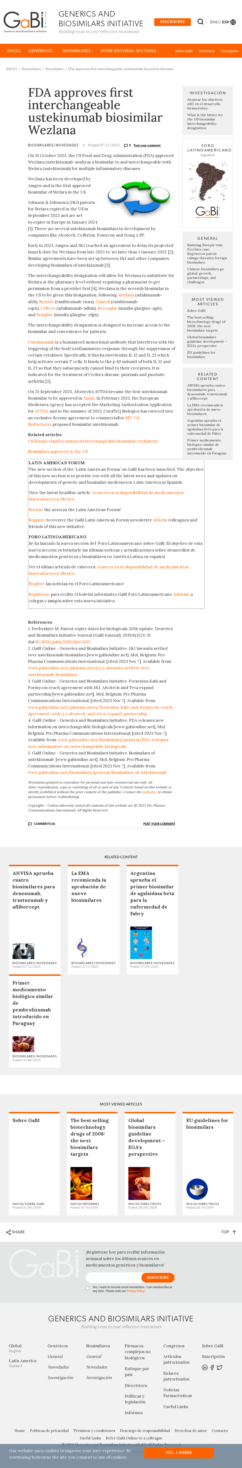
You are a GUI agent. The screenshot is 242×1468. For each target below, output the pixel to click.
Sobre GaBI (184, 51)
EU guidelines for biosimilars (201, 355)
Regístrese (39, 594)
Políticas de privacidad (49, 1431)
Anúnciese (206, 51)
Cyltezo (48, 308)
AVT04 (41, 411)
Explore (37, 584)
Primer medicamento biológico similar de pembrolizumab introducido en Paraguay (207, 447)
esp (225, 21)
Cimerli (103, 301)
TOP (228, 1232)
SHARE (15, 1232)
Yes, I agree (179, 1453)
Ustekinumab (41, 342)
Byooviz (46, 301)
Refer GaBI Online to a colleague (134, 1438)
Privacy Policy (135, 1291)
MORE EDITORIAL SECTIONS (130, 51)
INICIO (14, 51)
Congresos (173, 1346)
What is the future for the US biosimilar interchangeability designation (205, 121)
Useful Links (175, 1407)
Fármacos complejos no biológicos (138, 1352)
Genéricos (41, 51)
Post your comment (147, 145)
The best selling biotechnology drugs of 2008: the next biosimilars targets (206, 324)
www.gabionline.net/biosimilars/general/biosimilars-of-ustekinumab (97, 772)
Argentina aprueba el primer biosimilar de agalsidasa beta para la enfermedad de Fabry (205, 427)
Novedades (54, 69)
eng (214, 21)
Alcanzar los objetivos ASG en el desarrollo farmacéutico (205, 104)
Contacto (220, 1431)
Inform (160, 520)
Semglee (44, 315)
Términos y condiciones (94, 1431)
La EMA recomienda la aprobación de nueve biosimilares (205, 409)
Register (37, 520)
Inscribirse (172, 22)
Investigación (60, 1377)
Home (19, 1431)
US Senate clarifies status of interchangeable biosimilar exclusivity (93, 441)
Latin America (24, 1363)
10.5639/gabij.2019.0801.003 (62, 642)
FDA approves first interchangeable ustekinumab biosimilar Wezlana (120, 69)
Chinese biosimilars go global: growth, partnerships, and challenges (205, 275)
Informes (134, 1413)
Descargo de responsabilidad (145, 1431)
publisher (149, 792)
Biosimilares (78, 51)
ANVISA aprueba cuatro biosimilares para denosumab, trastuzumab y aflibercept (207, 392)
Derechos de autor (191, 1431)
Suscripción (229, 51)
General (55, 1356)
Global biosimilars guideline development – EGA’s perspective (207, 341)
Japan (89, 398)
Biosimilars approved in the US (58, 451)
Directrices (136, 1385)
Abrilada (126, 295)
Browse (36, 509)
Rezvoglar (107, 308)
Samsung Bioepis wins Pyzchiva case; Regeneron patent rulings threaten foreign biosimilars (207, 254)
